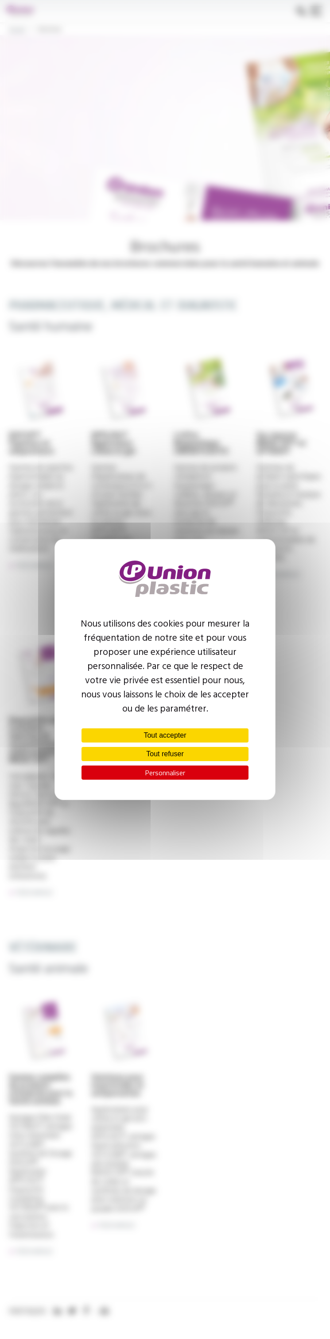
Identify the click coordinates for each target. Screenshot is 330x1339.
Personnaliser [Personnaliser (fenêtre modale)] (165, 772)
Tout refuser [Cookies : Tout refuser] (164, 754)
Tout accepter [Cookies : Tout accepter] (165, 735)
